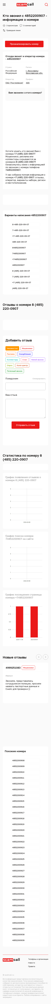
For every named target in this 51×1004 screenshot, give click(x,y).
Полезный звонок (14, 371)
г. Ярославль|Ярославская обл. (34, 72)
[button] (38, 657)
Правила (31, 966)
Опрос (10, 365)
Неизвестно (12, 348)
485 (28, 83)
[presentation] (25, 436)
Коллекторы (12, 360)
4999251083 (13, 667)
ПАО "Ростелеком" (14, 83)
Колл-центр (22, 365)
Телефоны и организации (38, 959)
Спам (24, 360)
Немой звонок (37, 360)
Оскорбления (25, 354)
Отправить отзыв (25, 425)
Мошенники (27, 348)
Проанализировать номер (24, 44)
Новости (31, 963)
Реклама (11, 354)
